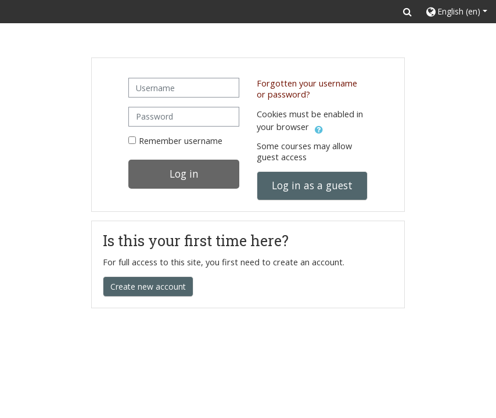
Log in (184, 174)
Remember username (180, 140)
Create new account (148, 286)
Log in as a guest (312, 185)
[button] (407, 12)
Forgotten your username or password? (307, 89)
